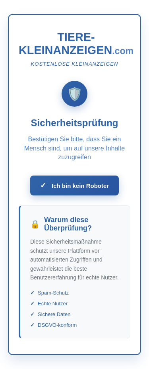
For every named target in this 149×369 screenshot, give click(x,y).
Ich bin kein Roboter (74, 185)
